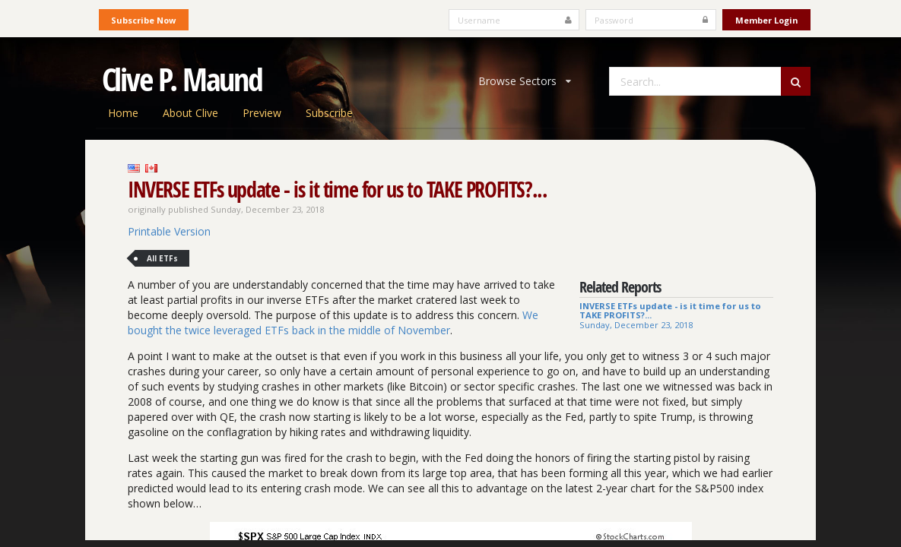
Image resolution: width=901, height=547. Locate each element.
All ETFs (162, 258)
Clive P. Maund (182, 79)
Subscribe (329, 113)
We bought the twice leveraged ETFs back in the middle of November (333, 322)
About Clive (190, 113)
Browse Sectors (524, 81)
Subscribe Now (143, 20)
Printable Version (169, 231)
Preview (262, 113)
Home (123, 113)
